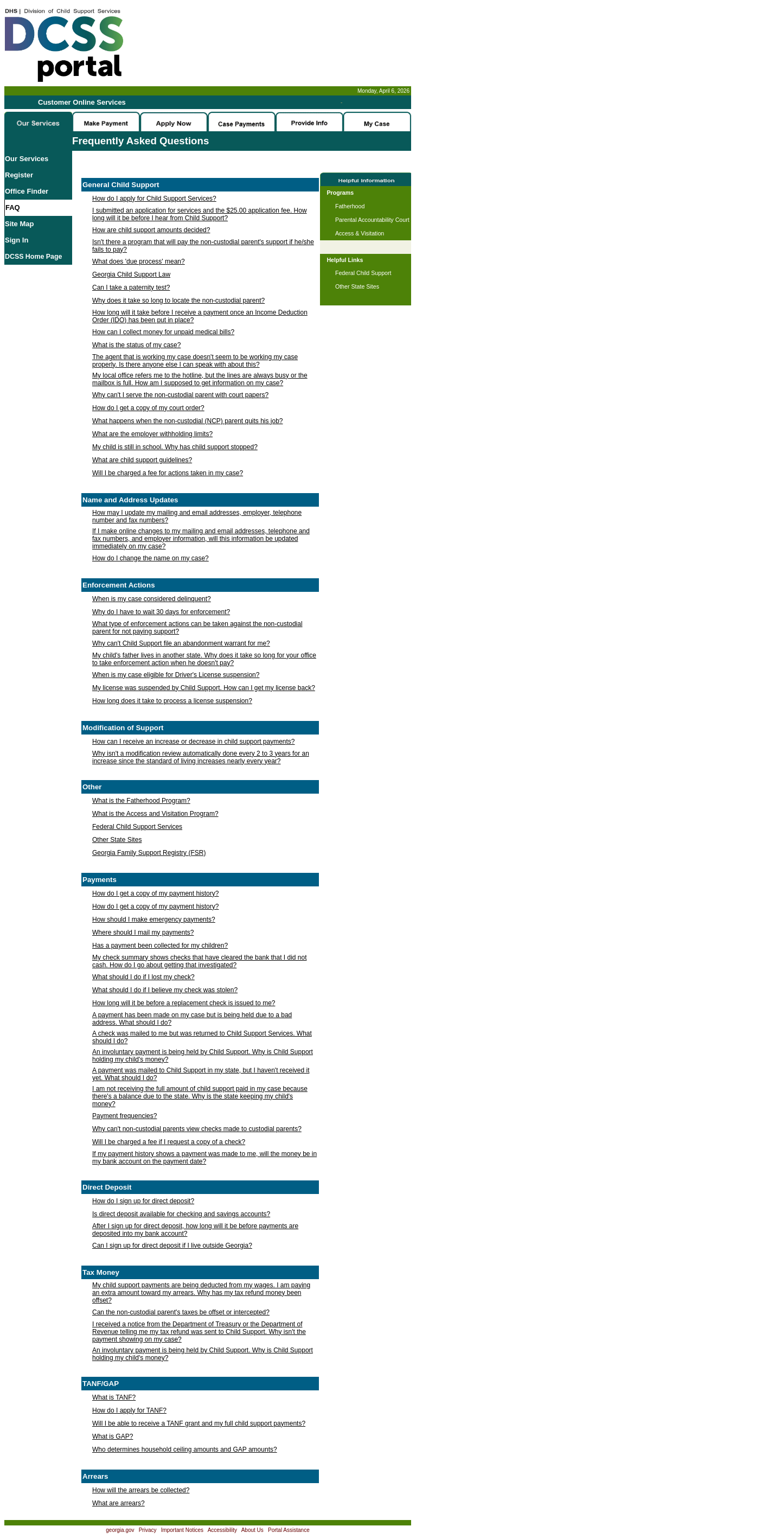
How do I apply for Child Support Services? (154, 198)
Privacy (148, 1530)
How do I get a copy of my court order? (148, 408)
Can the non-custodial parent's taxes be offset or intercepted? (181, 1312)
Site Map (19, 224)
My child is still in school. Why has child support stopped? (175, 447)
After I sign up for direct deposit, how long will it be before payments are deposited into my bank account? (195, 1229)
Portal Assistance (289, 1530)
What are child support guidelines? (142, 460)
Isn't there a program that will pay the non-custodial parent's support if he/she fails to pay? (203, 245)
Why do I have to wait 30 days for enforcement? (161, 612)
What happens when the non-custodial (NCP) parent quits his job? (187, 421)
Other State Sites (117, 840)
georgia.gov (120, 1530)
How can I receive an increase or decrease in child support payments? (193, 741)
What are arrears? (118, 1503)
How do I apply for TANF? (129, 1410)
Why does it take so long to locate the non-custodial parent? (178, 300)
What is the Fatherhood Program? (141, 800)
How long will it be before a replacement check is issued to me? (184, 1003)
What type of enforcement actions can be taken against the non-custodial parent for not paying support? (197, 627)
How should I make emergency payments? (153, 919)
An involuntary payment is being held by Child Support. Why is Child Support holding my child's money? (202, 1055)
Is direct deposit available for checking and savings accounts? (181, 1214)
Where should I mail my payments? (143, 932)
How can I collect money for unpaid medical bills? (163, 332)
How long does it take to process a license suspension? (172, 701)
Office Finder (26, 191)
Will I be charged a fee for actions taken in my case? (167, 473)
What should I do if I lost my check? (143, 977)
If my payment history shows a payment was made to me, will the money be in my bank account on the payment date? (204, 1157)
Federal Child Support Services (137, 827)
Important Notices (182, 1530)
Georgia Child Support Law (131, 274)
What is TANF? (114, 1397)
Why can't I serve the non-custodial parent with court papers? (180, 395)
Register (19, 175)
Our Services (26, 159)
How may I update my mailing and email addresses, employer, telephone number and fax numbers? (197, 516)
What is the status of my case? (136, 345)
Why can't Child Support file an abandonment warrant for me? (181, 643)
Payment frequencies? (124, 1116)
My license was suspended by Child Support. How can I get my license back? (203, 688)
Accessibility (222, 1530)
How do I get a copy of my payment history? (155, 893)
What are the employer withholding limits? (152, 434)
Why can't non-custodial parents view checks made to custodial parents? (197, 1129)
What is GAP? (112, 1436)
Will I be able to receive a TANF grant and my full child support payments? (198, 1423)
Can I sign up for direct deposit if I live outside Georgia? (172, 1245)
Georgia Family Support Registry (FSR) (149, 853)
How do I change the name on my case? (150, 558)
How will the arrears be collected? (140, 1490)
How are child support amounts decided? (151, 230)
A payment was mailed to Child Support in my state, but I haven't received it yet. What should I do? (201, 1074)
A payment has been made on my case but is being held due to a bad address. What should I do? (192, 1018)
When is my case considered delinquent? (151, 599)
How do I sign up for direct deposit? (143, 1201)
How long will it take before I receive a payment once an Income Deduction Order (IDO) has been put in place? (200, 316)
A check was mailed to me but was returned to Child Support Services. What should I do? (202, 1037)
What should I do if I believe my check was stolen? (165, 990)
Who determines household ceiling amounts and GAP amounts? (184, 1449)
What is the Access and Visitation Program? (155, 814)
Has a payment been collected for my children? (160, 945)
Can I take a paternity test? (131, 287)
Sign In (16, 240)
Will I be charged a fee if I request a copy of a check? (168, 1142)
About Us (252, 1530)
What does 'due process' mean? (138, 261)
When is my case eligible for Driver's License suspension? (175, 675)
